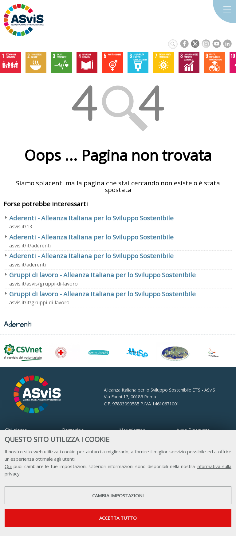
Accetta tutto (118, 518)
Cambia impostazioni (118, 495)
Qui (8, 466)
